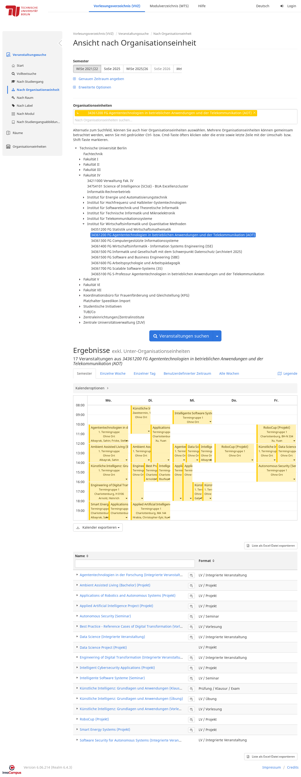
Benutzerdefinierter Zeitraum (187, 373)
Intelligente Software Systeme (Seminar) (203, 413)
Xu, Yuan (161, 440)
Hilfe (202, 6)
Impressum (271, 767)
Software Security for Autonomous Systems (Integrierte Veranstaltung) (136, 740)
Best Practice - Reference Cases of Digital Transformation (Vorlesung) (135, 626)
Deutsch (262, 6)
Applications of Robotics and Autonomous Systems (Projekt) (127, 595)
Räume (14, 133)
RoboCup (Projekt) (234, 447)
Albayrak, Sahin (100, 440)
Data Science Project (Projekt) (103, 647)
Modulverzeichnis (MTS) (169, 6)
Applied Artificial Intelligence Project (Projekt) (165, 504)
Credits (293, 767)
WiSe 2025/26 (137, 68)
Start (17, 65)
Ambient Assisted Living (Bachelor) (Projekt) (122, 447)
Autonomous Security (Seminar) (105, 616)
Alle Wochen (229, 373)
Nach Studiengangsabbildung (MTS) (36, 122)
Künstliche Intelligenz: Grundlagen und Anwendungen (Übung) (131, 698)
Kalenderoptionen (90, 388)
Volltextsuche (23, 73)
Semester (81, 61)
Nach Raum (21, 97)
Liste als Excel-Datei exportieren (271, 545)
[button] (126, 440)
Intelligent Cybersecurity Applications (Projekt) (117, 667)
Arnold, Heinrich (109, 498)
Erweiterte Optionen (92, 87)
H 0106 (120, 494)
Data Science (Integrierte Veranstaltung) (112, 636)
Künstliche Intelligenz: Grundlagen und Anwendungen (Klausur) (132, 688)
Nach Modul (22, 113)
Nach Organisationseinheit (34, 90)
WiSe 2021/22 (87, 68)
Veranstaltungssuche (25, 55)
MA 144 (161, 513)
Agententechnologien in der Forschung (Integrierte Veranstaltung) (134, 575)
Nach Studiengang (26, 81)
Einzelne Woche (113, 373)
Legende (287, 373)
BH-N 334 (287, 436)
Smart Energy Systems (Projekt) (105, 729)
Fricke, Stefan (120, 440)
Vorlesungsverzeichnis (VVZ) (117, 6)
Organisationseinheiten (25, 146)
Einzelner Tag (145, 373)
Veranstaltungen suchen (181, 336)
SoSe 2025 (112, 68)
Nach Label (21, 105)
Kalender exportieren (98, 527)
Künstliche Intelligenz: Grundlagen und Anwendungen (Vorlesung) (134, 709)
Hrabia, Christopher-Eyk (148, 517)
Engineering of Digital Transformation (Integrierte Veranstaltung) (133, 657)
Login (287, 6)
